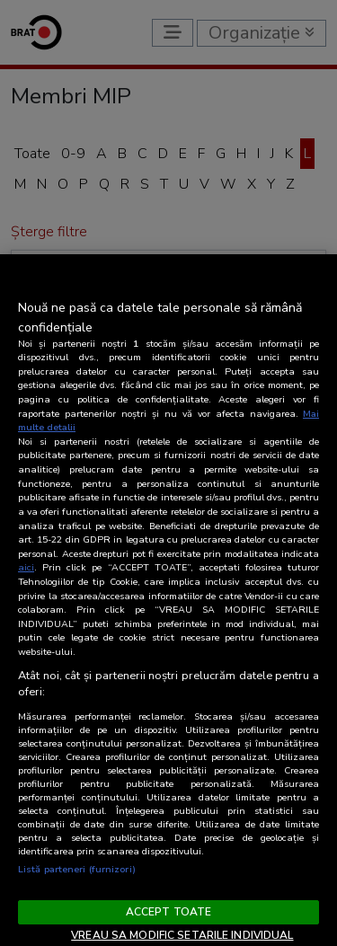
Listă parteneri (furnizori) (77, 869)
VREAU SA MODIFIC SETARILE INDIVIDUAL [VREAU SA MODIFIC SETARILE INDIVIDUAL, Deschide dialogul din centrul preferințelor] (182, 935)
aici (26, 567)
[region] (168, 600)
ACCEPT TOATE (168, 912)
